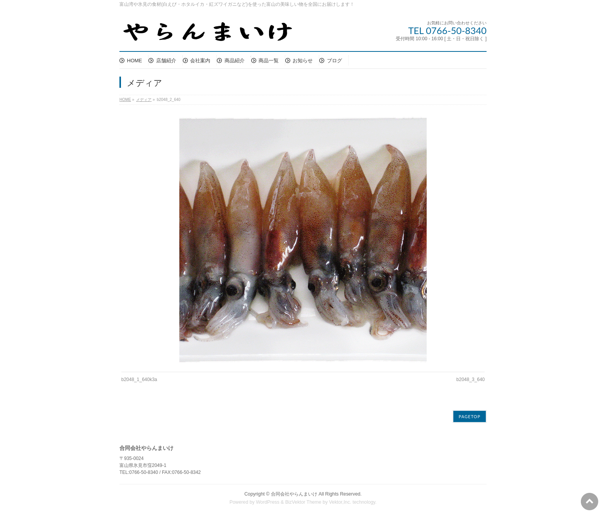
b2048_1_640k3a (139, 379)
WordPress (267, 502)
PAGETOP (469, 416)
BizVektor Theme (303, 502)
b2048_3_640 (470, 379)
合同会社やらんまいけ (294, 494)
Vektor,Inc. (340, 502)
